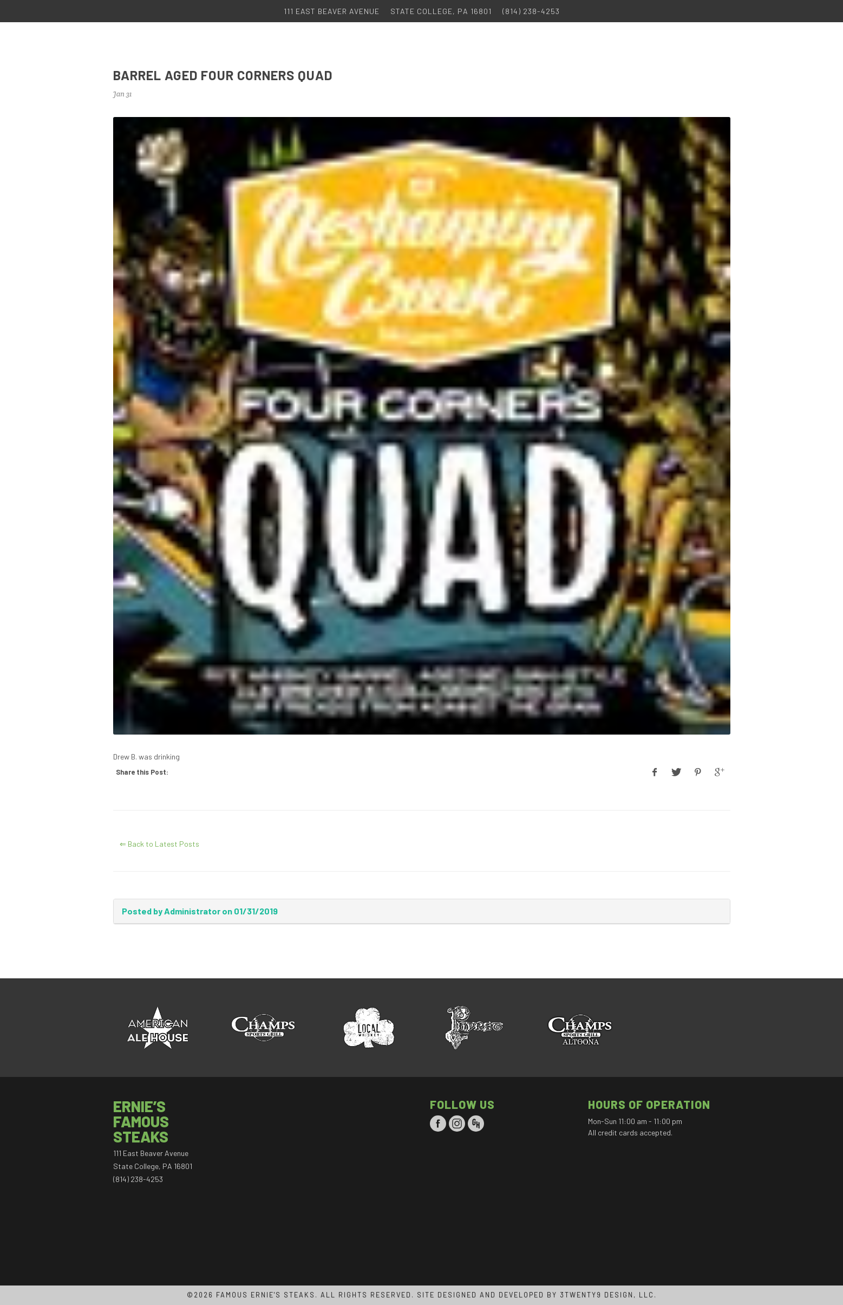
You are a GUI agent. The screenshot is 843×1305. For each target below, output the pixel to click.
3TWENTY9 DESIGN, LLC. (608, 1294)
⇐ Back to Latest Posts (159, 843)
